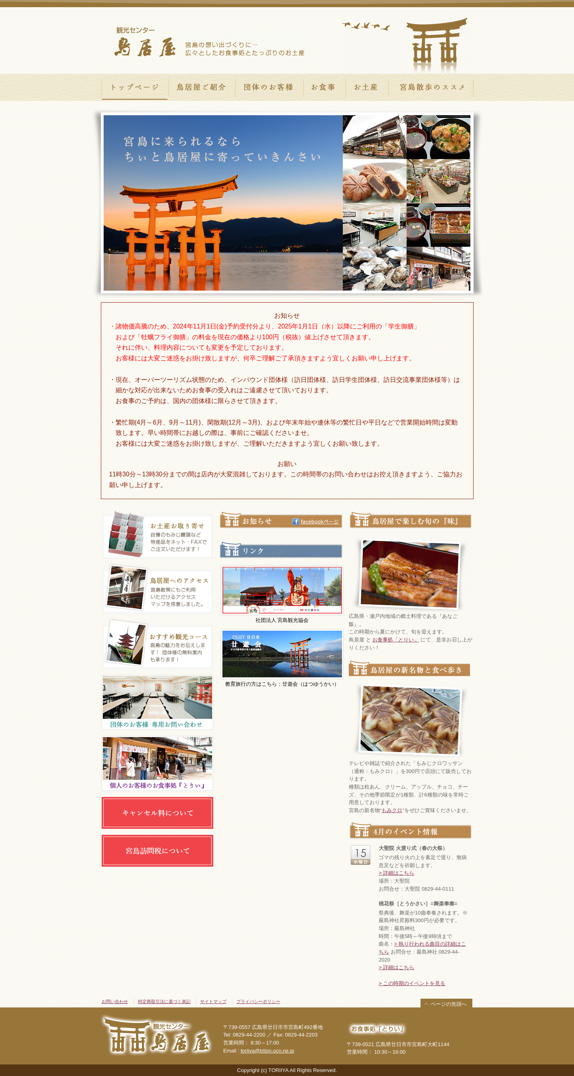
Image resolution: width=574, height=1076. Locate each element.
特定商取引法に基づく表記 (164, 1001)
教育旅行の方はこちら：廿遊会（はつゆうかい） (282, 657)
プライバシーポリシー (258, 1001)
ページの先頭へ (449, 1004)
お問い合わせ (115, 1001)
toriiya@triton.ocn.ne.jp (267, 1051)
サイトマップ (213, 1001)
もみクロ (391, 810)
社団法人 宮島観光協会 (282, 594)
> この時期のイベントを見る (412, 983)
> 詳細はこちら (396, 873)
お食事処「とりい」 (395, 640)
